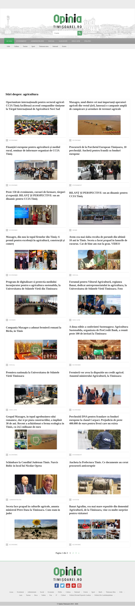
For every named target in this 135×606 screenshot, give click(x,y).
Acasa (9, 41)
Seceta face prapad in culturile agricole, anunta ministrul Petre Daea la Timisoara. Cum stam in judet (33, 510)
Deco (36, 595)
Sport (33, 46)
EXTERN (12, 320)
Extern (64, 46)
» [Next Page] (78, 553)
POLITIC (87, 41)
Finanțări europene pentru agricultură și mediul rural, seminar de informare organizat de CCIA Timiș (33, 150)
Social (42, 592)
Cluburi (63, 595)
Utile (8, 46)
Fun (50, 595)
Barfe (100, 592)
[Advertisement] (67, 68)
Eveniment (20, 592)
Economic (51, 592)
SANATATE (63, 41)
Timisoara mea (43, 46)
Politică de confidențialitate (104, 595)
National (55, 46)
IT (56, 595)
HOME (75, 230)
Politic (60, 592)
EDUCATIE (76, 41)
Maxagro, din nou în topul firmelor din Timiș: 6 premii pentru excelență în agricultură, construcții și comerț (35, 240)
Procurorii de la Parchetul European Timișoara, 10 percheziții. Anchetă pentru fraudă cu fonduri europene (97, 150)
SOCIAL (51, 41)
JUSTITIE (76, 500)
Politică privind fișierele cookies (80, 595)
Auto (20, 595)
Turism (25, 46)
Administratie (32, 592)
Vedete (43, 595)
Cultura (16, 46)
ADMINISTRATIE (37, 41)
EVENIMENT (21, 41)
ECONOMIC (13, 140)
